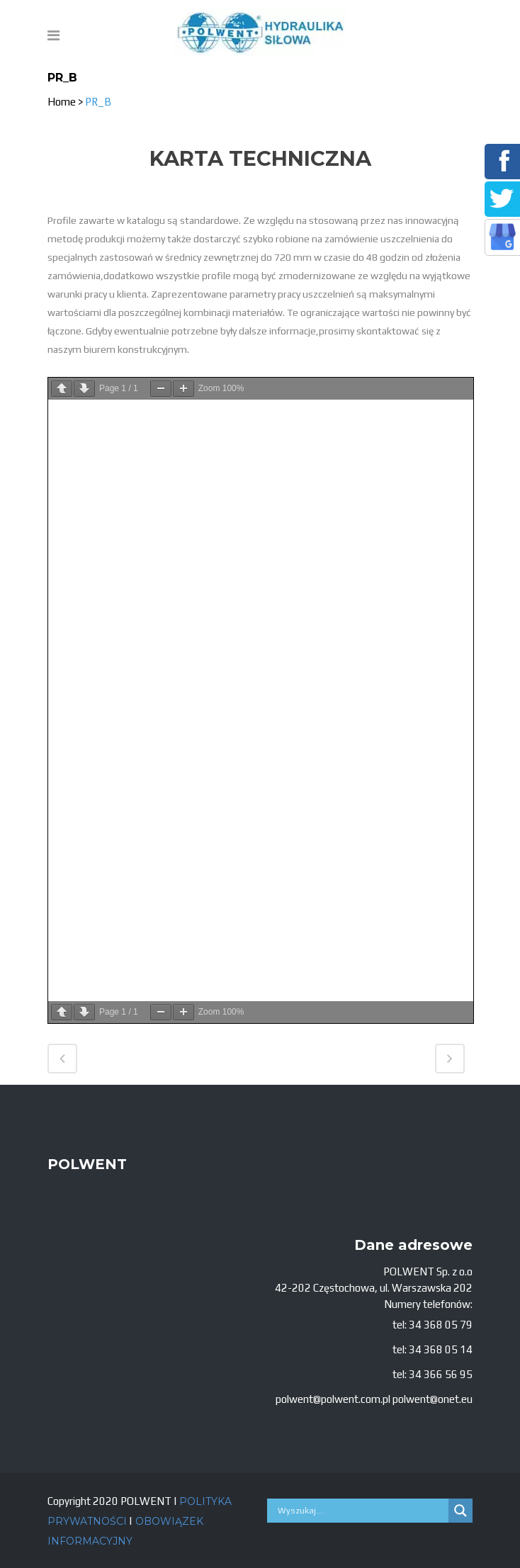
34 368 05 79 (441, 1325)
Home (61, 102)
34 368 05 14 (441, 1349)
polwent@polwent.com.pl (333, 1399)
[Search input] (361, 1511)
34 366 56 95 (441, 1374)
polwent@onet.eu (432, 1399)
